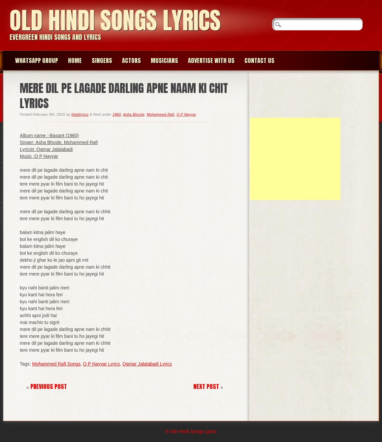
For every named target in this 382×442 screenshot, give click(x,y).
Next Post (206, 386)
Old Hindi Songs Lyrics (115, 20)
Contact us (259, 60)
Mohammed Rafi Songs (56, 364)
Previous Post (48, 386)
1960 (116, 114)
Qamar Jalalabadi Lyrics (147, 364)
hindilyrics (80, 114)
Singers (102, 60)
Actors (131, 60)
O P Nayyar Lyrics (101, 364)
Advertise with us (211, 60)
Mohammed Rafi (161, 114)
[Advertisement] (295, 159)
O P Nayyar (186, 114)
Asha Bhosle (133, 114)
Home (75, 60)
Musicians (164, 60)
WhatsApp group (36, 60)
